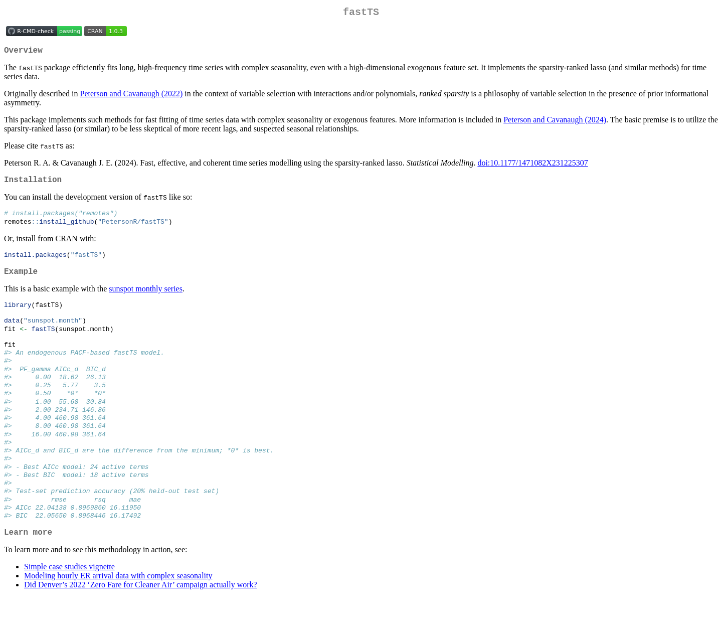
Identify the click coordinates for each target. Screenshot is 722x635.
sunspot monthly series (146, 299)
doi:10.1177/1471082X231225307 (532, 167)
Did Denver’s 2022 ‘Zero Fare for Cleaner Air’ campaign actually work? (140, 622)
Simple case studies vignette (69, 604)
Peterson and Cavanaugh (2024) (554, 123)
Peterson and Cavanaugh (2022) (131, 97)
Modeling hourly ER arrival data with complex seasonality (118, 613)
